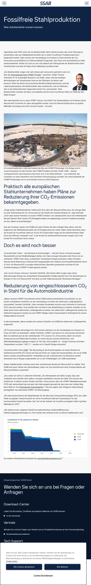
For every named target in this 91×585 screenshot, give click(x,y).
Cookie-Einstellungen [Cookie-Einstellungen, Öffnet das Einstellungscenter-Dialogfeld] (43, 575)
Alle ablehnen (62, 567)
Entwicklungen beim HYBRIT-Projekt (26, 75)
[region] (43, 563)
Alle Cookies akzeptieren (24, 567)
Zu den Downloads (12, 516)
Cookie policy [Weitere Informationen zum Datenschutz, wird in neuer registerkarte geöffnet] (11, 561)
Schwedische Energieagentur (32, 387)
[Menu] (86, 3)
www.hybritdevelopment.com (50, 458)
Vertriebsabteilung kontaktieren (17, 534)
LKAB (26, 350)
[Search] (4, 3)
